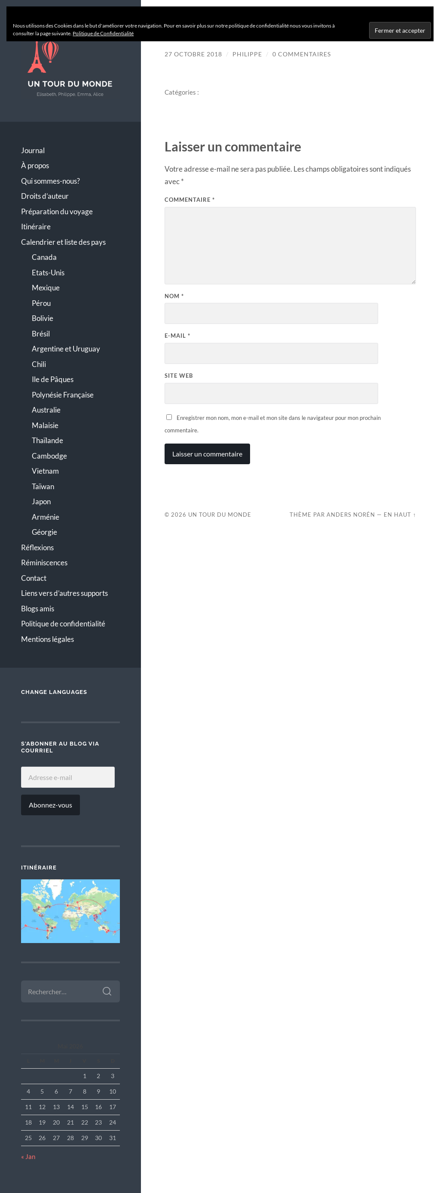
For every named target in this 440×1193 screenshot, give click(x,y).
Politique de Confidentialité (103, 33)
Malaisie (45, 425)
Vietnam (45, 470)
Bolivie (42, 318)
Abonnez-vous (50, 805)
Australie (46, 409)
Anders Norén (351, 514)
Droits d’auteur (45, 195)
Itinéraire (36, 226)
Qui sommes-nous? (50, 180)
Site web (179, 375)
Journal (33, 150)
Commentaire (190, 199)
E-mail (177, 335)
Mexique (46, 287)
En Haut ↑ (400, 514)
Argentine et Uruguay (66, 348)
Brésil (41, 333)
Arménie (45, 516)
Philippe (247, 54)
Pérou (41, 303)
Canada (44, 257)
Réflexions (37, 547)
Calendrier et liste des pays (63, 242)
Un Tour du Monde (219, 514)
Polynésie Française (63, 394)
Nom (174, 296)
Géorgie (44, 531)
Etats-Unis (48, 272)
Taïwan (43, 486)
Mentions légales (47, 639)
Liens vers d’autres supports (64, 593)
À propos (35, 165)
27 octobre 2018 (193, 54)
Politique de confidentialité (63, 623)
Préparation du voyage (57, 211)
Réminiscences (44, 562)
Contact (33, 578)
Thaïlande (47, 440)
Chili (39, 364)
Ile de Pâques (52, 379)
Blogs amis (37, 608)
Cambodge (49, 455)
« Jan (28, 1156)
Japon (41, 501)
